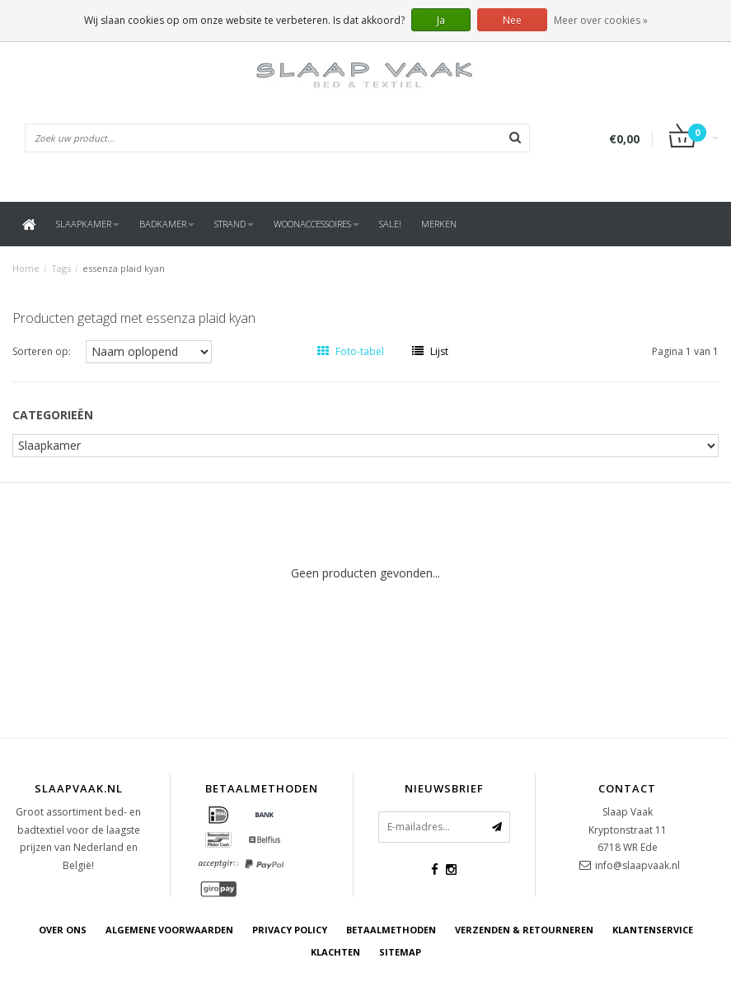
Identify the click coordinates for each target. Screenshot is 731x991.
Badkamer (166, 223)
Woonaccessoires (316, 223)
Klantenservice (652, 929)
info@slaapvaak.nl (637, 865)
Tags (61, 268)
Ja (441, 20)
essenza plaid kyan (123, 268)
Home (26, 268)
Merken (439, 223)
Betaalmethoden (391, 929)
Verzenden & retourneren (524, 929)
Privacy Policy (289, 929)
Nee (512, 20)
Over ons (63, 929)
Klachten (335, 952)
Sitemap (400, 952)
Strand (234, 223)
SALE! (390, 223)
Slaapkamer (87, 223)
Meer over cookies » (601, 20)
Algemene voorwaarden (169, 929)
